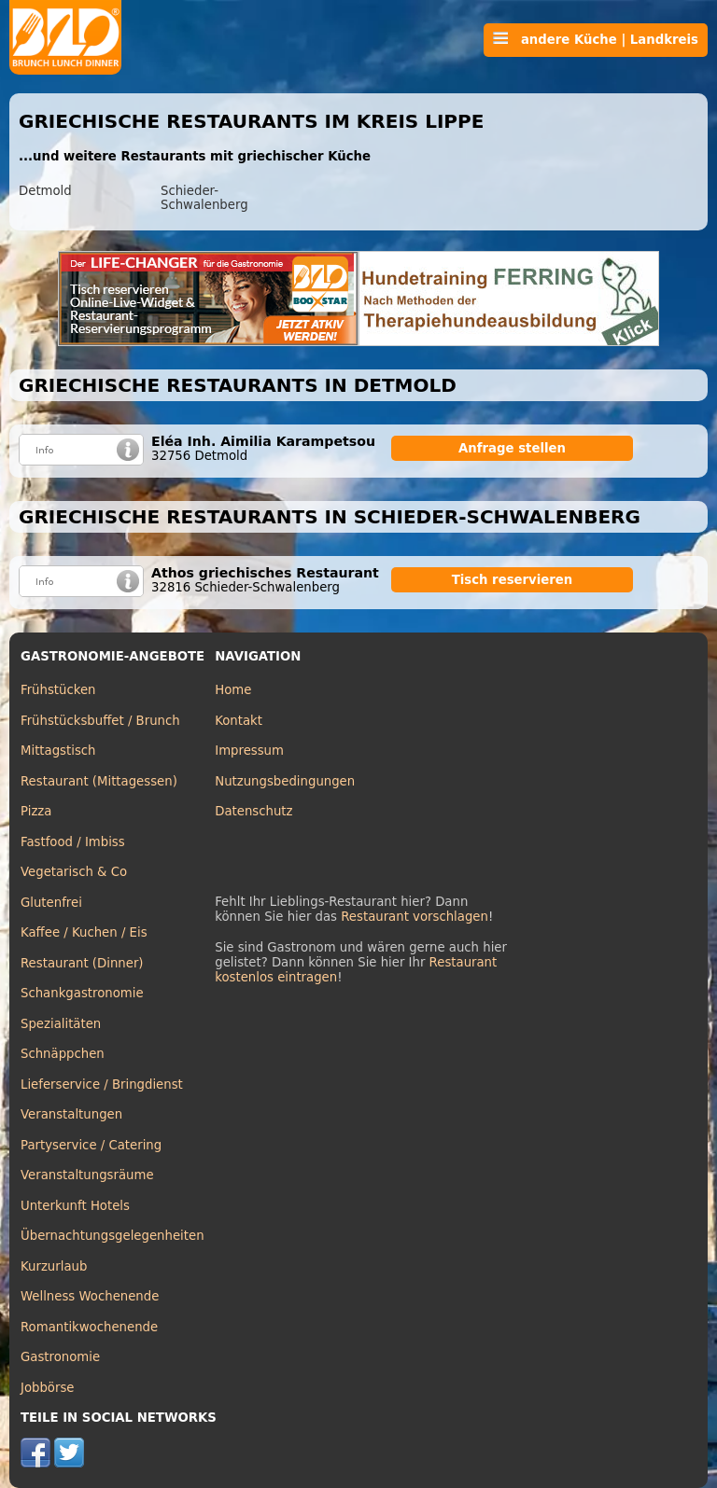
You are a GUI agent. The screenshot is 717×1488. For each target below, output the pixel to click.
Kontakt (238, 721)
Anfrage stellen (512, 448)
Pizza (36, 811)
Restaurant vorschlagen (414, 917)
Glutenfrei (51, 903)
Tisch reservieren (512, 580)
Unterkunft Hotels (75, 1206)
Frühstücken (58, 690)
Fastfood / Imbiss (73, 842)
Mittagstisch (58, 751)
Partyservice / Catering (91, 1145)
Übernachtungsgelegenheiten (112, 1236)
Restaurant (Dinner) (82, 963)
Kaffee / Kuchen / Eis (84, 932)
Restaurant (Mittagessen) (99, 781)
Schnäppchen (63, 1054)
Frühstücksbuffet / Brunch (100, 721)
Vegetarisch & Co (74, 872)
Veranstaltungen (71, 1114)
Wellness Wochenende (90, 1296)
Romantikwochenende (89, 1327)
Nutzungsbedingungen (285, 781)
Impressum (249, 751)
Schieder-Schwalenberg (204, 198)
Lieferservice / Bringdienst (102, 1085)
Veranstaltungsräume (87, 1175)
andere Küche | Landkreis (595, 39)
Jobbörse (48, 1388)
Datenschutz (253, 811)
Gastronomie (60, 1357)
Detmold (45, 191)
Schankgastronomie (82, 993)
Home (233, 690)
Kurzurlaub (54, 1266)
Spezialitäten (61, 1024)
